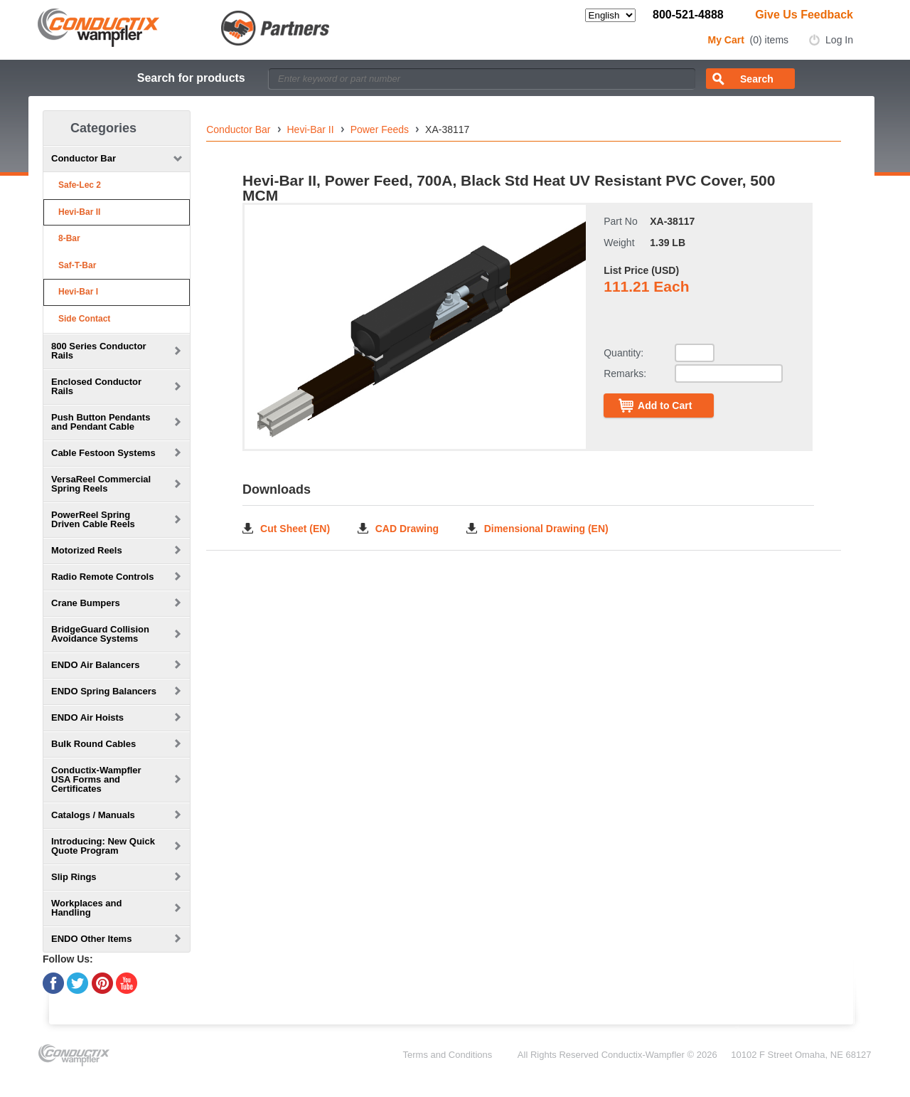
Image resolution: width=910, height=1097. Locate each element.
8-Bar (69, 238)
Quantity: (623, 353)
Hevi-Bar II (79, 212)
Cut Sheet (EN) (295, 528)
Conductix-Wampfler (643, 1054)
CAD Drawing (407, 528)
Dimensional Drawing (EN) (546, 528)
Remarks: (625, 373)
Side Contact (84, 319)
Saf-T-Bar (77, 265)
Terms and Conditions (448, 1054)
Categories (103, 128)
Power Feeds (379, 129)
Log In (839, 40)
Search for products (191, 78)
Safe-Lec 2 (79, 185)
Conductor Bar (238, 129)
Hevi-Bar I (78, 292)
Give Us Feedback (804, 15)
